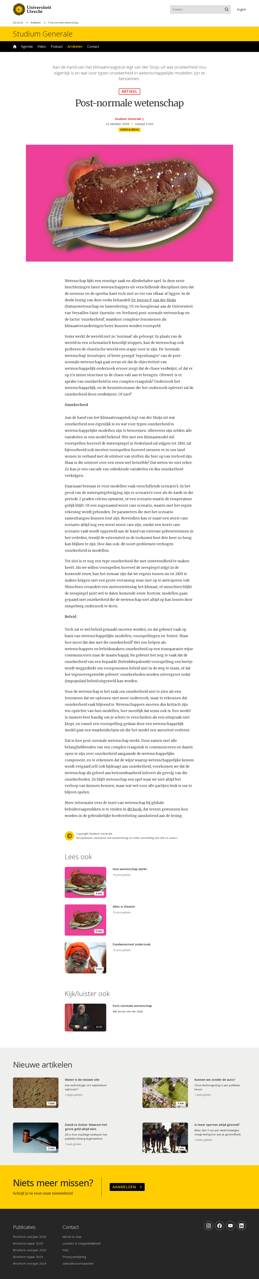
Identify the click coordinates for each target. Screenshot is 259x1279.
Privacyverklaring (74, 1257)
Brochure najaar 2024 (28, 1257)
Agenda (27, 46)
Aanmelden (124, 1186)
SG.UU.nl (18, 22)
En (241, 9)
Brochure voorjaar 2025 (29, 1250)
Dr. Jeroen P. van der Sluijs (153, 300)
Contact (93, 46)
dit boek (134, 809)
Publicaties (24, 1227)
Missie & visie (72, 1237)
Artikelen (36, 22)
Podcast (57, 46)
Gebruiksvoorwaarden (78, 1263)
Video (41, 46)
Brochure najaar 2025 (28, 1243)
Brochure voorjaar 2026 (29, 1237)
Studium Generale (43, 34)
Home (15, 46)
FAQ (65, 1250)
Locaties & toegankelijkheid (82, 1243)
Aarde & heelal (129, 129)
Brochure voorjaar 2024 (29, 1263)
